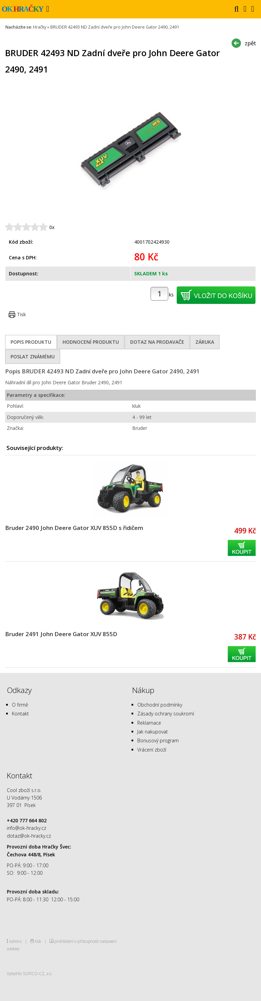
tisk (38, 941)
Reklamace (149, 723)
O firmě (20, 704)
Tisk (21, 314)
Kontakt (20, 713)
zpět (250, 43)
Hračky (39, 27)
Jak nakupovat (152, 731)
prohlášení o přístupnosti (76, 941)
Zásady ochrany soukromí (165, 713)
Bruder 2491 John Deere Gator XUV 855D (61, 634)
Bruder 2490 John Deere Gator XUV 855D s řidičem (74, 528)
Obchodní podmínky (159, 704)
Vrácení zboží (151, 749)
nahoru (15, 941)
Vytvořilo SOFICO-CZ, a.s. (29, 973)
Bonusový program (158, 740)
